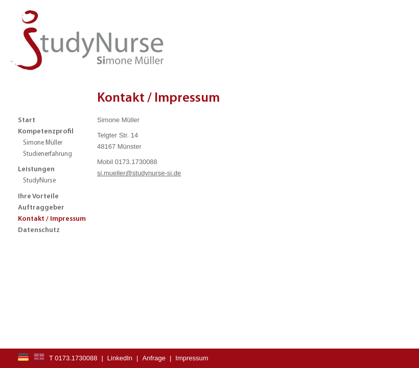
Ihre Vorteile (38, 196)
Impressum (191, 358)
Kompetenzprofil (46, 131)
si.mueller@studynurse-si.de (139, 173)
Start (26, 120)
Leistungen (36, 169)
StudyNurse (39, 180)
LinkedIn (119, 358)
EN (39, 357)
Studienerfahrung (47, 154)
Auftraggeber (41, 208)
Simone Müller (42, 143)
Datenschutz (39, 230)
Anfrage (154, 358)
